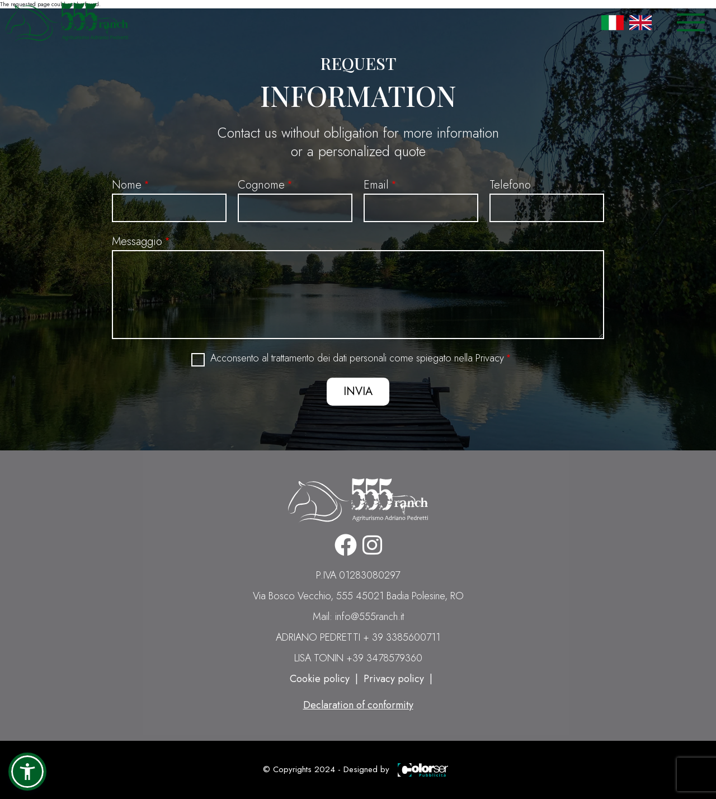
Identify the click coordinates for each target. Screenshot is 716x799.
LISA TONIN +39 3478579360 (358, 658)
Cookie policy (320, 678)
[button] (27, 771)
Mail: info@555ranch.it (358, 616)
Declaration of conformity (358, 705)
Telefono (510, 185)
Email (376, 185)
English (640, 22)
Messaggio (137, 241)
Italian (612, 22)
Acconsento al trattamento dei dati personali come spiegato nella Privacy (357, 358)
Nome (127, 185)
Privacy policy (394, 678)
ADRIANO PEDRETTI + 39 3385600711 (358, 637)
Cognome (261, 185)
